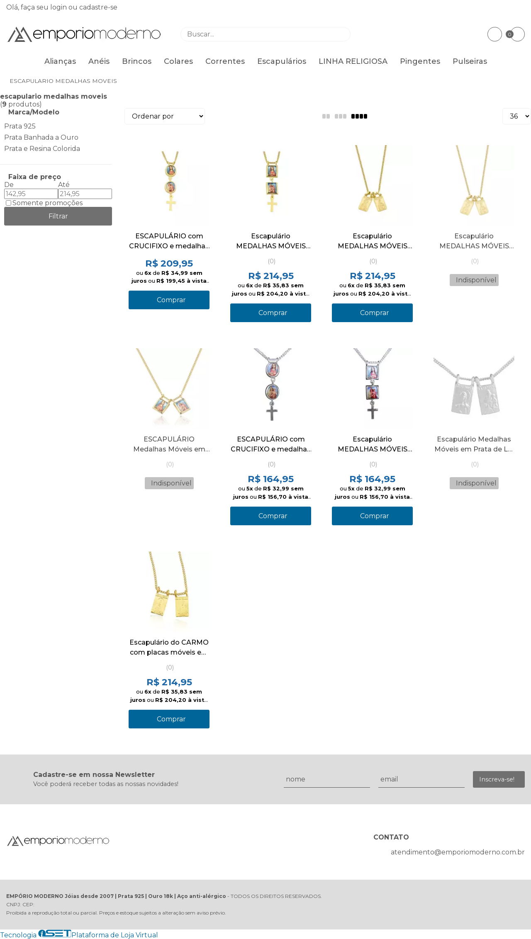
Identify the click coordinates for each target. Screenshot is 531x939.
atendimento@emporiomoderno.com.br (458, 852)
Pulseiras (470, 61)
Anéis (99, 61)
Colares (178, 61)
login (59, 7)
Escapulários (281, 61)
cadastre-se (98, 7)
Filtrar (58, 216)
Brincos (136, 61)
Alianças (60, 61)
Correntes (225, 61)
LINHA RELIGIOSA (353, 61)
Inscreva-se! (496, 779)
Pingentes (420, 61)
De (9, 185)
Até (64, 185)
